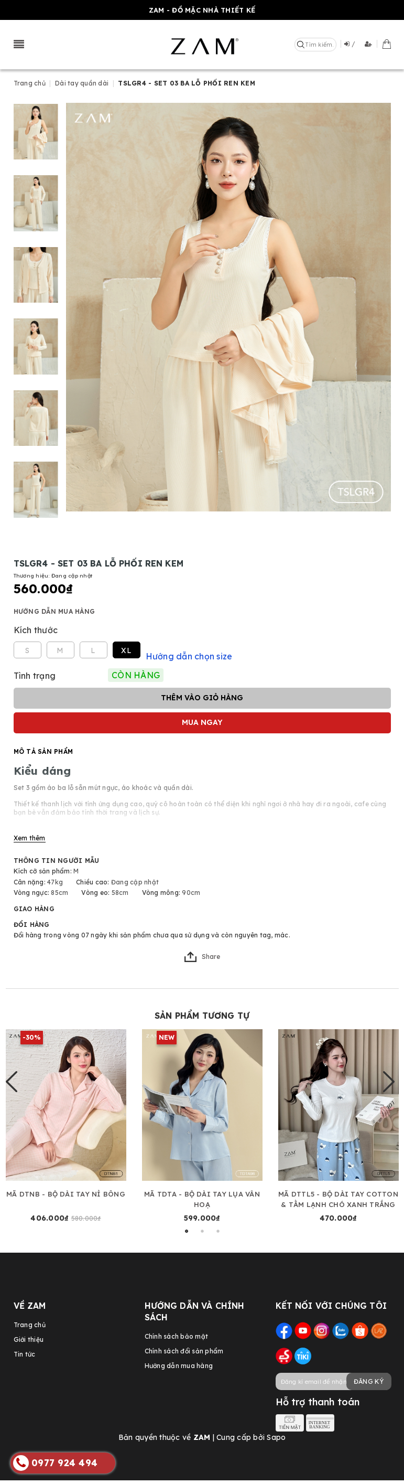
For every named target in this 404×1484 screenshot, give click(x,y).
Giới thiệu (29, 1336)
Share (202, 953)
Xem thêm (30, 834)
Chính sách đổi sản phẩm (184, 1347)
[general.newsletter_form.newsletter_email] (333, 1377)
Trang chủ (30, 1321)
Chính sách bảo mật (177, 1333)
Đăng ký (369, 1378)
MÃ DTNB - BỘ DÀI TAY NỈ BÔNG (65, 1190)
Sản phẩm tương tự (202, 1012)
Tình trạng (35, 672)
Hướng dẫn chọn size (189, 652)
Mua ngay (202, 718)
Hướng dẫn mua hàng (54, 608)
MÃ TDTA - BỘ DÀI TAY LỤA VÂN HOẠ (202, 1195)
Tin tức (25, 1350)
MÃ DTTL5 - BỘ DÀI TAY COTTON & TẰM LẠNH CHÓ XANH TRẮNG (338, 1195)
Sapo (276, 1433)
